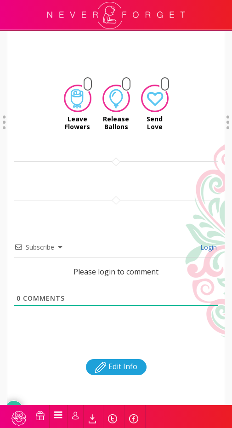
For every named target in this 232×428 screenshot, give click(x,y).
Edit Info (116, 327)
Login (207, 207)
